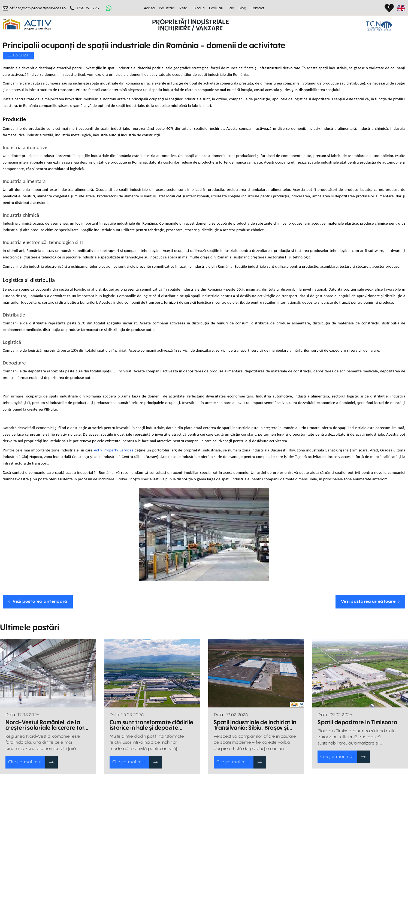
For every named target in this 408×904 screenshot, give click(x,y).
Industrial (167, 8)
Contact (257, 8)
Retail (184, 8)
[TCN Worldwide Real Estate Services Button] (379, 26)
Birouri (199, 8)
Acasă (149, 8)
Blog (242, 8)
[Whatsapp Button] (108, 8)
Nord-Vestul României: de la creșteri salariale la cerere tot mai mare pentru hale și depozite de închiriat (44, 725)
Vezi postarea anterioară (37, 601)
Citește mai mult (25, 762)
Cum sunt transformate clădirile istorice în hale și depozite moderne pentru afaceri (152, 725)
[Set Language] (401, 8)
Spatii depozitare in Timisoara (357, 722)
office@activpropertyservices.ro (38, 8)
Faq (231, 8)
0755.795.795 (87, 8)
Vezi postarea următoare (370, 601)
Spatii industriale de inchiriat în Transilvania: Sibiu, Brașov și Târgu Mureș (255, 725)
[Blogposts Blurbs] (48, 673)
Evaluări (216, 8)
